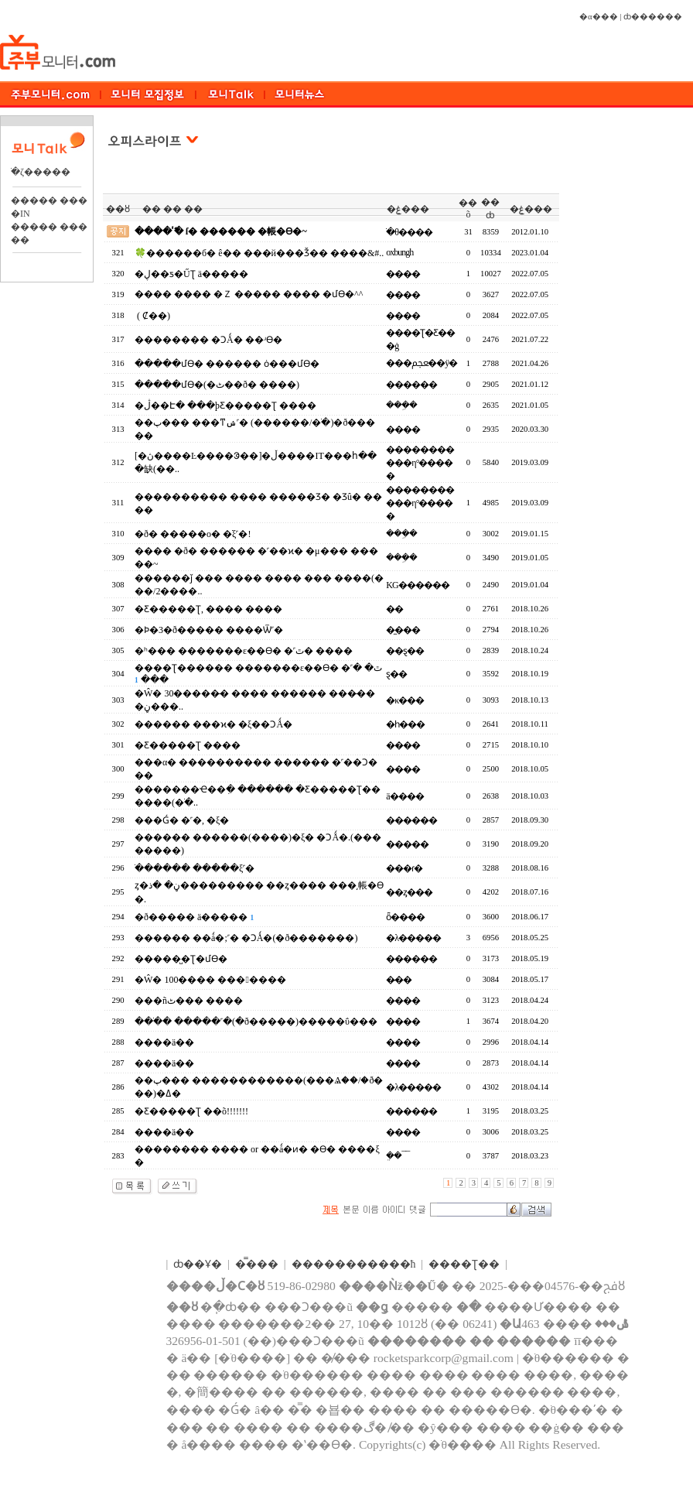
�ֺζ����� (40, 171)
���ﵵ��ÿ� (421, 363)
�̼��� (403, 630)
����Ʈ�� (464, 1264)
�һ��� (405, 724)
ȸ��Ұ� (197, 1264)
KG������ (417, 585)
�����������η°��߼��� (420, 462)
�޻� (394, 609)
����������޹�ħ (354, 1264)
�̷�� (398, 979)
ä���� (404, 796)
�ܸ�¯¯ (397, 1155)
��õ (468, 208)
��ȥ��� (409, 892)
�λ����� (413, 938)
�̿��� (256, 1264)
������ (411, 384)
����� (407, 844)
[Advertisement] (630, 355)
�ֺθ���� (409, 232)
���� (403, 274)
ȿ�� (396, 674)
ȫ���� (405, 917)
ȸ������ (652, 16)
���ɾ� (404, 868)
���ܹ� (401, 404)
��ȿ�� (405, 650)
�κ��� (405, 700)
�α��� (598, 16)
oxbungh (399, 252)
